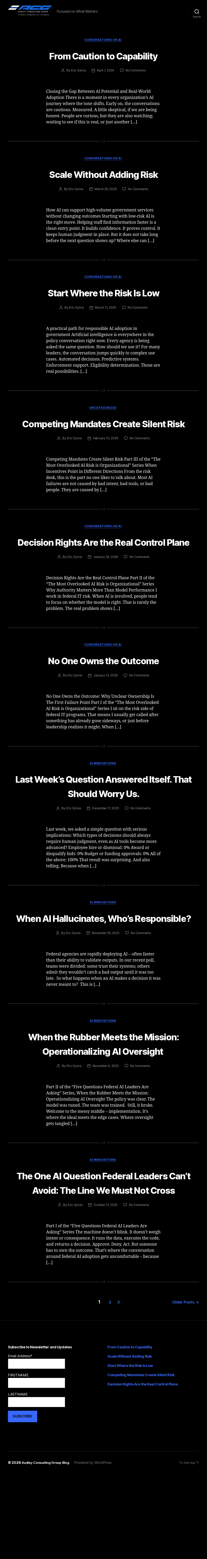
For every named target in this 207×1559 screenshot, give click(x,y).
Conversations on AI (103, 48)
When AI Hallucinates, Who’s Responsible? (103, 966)
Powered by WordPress (97, 1548)
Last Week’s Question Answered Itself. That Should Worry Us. (103, 827)
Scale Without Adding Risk (103, 182)
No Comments (136, 79)
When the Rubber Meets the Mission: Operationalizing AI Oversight (104, 1107)
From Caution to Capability (103, 63)
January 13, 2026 (105, 716)
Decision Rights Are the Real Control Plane (103, 574)
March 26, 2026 (105, 198)
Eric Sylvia (77, 79)
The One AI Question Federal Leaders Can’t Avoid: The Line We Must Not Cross (103, 1261)
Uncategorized (103, 418)
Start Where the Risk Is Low (103, 302)
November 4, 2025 (105, 1137)
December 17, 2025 (105, 850)
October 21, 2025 (105, 1291)
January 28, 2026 (105, 597)
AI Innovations (103, 804)
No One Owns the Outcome (103, 700)
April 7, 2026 (105, 79)
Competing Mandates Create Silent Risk (104, 440)
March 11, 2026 (105, 318)
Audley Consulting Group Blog (47, 1548)
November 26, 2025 (105, 989)
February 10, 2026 (105, 463)
